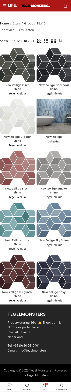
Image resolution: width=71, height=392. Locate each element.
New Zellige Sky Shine (54, 240)
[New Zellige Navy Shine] (54, 272)
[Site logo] (35, 5)
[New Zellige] (54, 116)
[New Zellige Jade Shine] (17, 220)
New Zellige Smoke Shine (54, 190)
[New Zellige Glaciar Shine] (17, 116)
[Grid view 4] (53, 41)
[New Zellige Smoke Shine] (54, 168)
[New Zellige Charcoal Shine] (54, 65)
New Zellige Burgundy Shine (17, 294)
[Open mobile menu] (10, 5)
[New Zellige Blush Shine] (17, 168)
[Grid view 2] (39, 41)
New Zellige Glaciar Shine (17, 138)
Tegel (12, 93)
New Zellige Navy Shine (54, 294)
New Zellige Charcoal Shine (54, 87)
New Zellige (54, 137)
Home (4, 23)
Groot (28, 23)
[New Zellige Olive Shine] (17, 65)
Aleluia (21, 93)
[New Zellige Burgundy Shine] (17, 272)
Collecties (54, 141)
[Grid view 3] (46, 41)
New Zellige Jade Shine (17, 242)
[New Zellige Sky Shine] (54, 220)
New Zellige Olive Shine (17, 87)
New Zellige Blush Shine (17, 190)
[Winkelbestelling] (60, 41)
